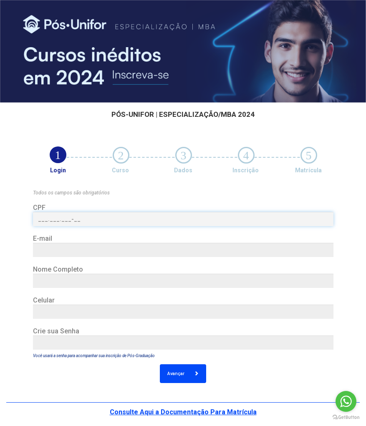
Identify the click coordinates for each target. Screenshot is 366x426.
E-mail (42, 238)
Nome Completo (58, 269)
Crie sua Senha (56, 331)
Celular (44, 300)
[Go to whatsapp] (346, 401)
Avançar (183, 373)
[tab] (58, 154)
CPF (39, 208)
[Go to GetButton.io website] (346, 417)
